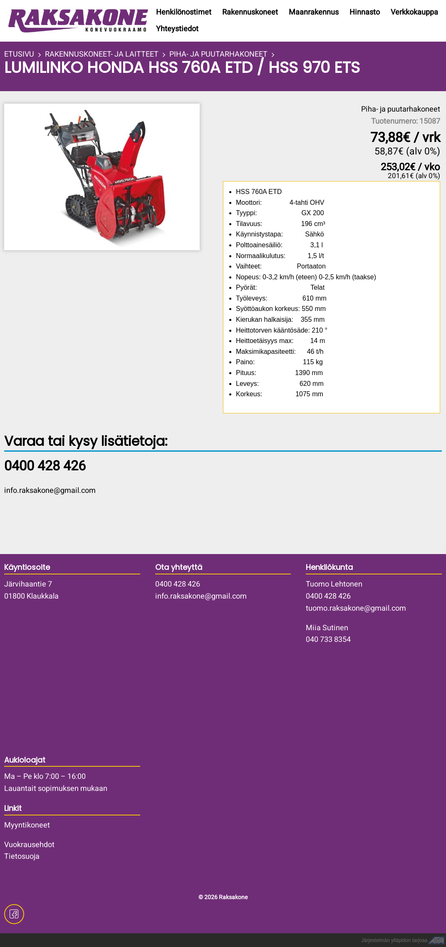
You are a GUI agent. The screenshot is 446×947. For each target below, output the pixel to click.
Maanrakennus (314, 12)
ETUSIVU (19, 54)
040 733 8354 (328, 639)
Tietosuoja (22, 856)
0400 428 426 (177, 584)
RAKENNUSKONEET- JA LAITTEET (102, 54)
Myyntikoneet (27, 825)
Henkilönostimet (183, 12)
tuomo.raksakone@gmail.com (356, 608)
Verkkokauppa (414, 12)
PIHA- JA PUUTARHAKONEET (218, 54)
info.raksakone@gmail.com (50, 490)
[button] (112, 177)
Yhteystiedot (177, 29)
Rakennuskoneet (250, 12)
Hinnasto (364, 12)
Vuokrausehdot (29, 844)
